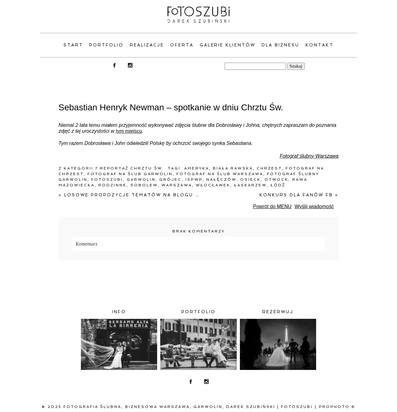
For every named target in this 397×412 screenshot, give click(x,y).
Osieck (250, 179)
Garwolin (141, 179)
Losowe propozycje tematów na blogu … (129, 195)
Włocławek (213, 185)
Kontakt (320, 45)
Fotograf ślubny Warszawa (309, 156)
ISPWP (194, 179)
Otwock (276, 179)
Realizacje (147, 45)
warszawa (176, 185)
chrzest (269, 168)
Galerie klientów (228, 45)
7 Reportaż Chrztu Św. (129, 168)
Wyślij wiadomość (314, 206)
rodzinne (112, 185)
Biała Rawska (233, 168)
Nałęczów (221, 179)
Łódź (277, 185)
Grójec (170, 179)
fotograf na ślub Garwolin (130, 174)
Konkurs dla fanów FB (299, 195)
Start (73, 45)
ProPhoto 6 (337, 407)
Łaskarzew (250, 185)
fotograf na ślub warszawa (219, 174)
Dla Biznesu (280, 45)
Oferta (182, 45)
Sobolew (144, 185)
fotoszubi (107, 179)
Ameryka (196, 168)
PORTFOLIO (106, 45)
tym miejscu (129, 131)
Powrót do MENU (272, 206)
